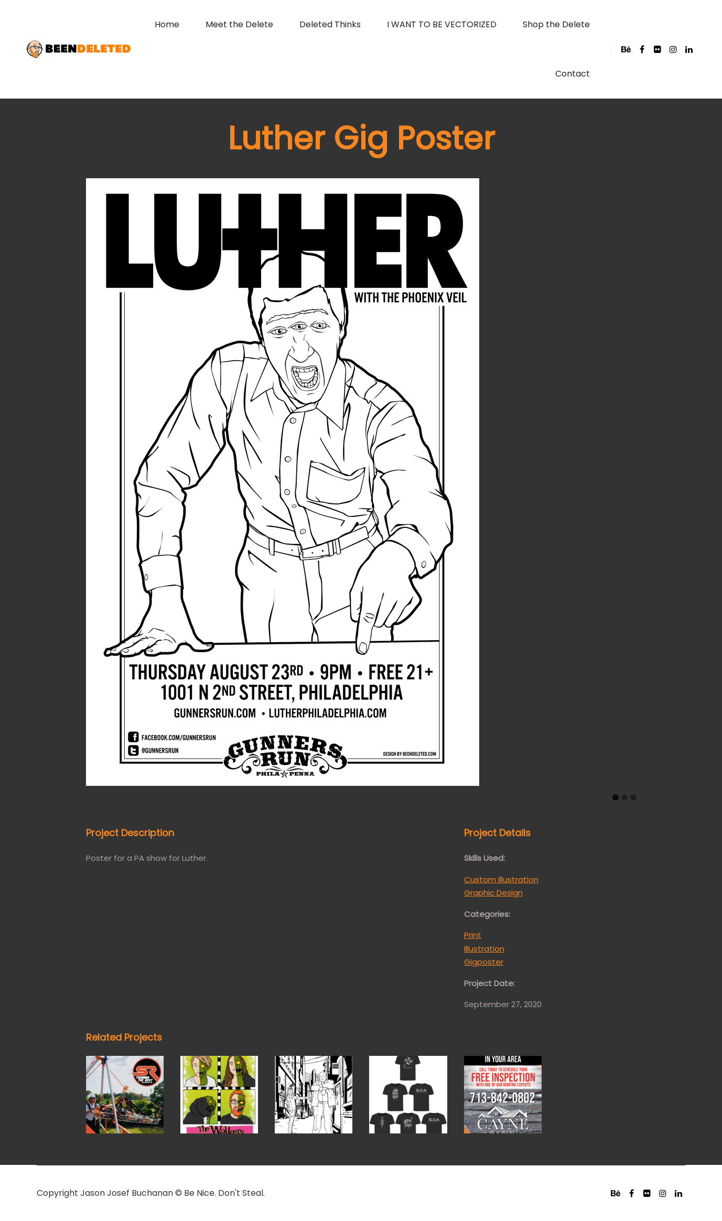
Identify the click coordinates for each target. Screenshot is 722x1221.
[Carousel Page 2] (624, 797)
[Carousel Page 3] (633, 797)
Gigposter (483, 961)
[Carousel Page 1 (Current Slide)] (615, 797)
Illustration (484, 948)
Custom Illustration (501, 879)
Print (472, 935)
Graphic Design (493, 892)
